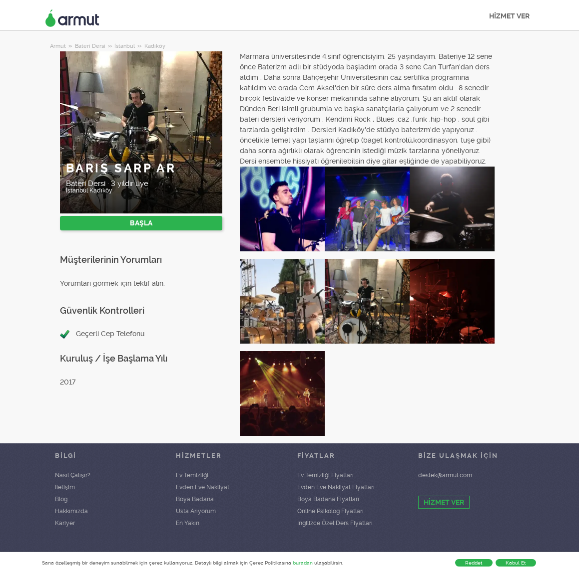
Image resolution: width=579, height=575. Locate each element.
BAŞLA (141, 223)
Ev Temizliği (192, 475)
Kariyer (65, 523)
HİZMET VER (509, 16)
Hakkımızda (71, 511)
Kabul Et (516, 563)
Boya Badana (195, 499)
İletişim (65, 487)
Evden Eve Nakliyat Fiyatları (336, 487)
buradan (303, 563)
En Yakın (187, 523)
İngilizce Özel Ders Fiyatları (335, 523)
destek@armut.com (445, 475)
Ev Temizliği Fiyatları (325, 475)
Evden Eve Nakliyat (202, 487)
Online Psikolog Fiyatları (330, 511)
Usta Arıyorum (196, 511)
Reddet (474, 563)
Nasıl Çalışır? (72, 475)
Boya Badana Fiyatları (328, 499)
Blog (61, 499)
